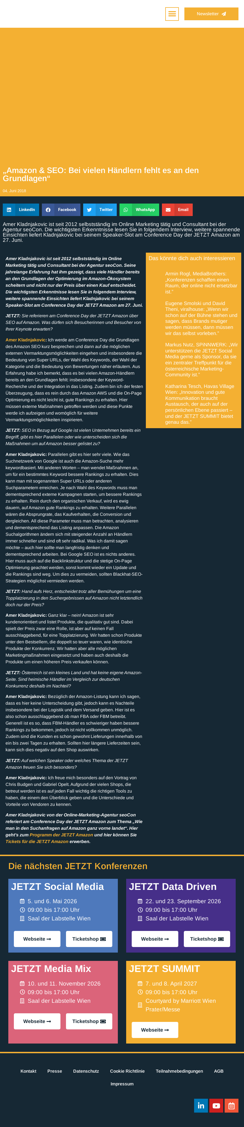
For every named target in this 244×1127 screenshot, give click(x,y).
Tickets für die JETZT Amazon (37, 841)
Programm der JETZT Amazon (61, 834)
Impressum (122, 1084)
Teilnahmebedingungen (179, 1071)
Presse (54, 1071)
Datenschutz (86, 1071)
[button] (172, 14)
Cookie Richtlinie (127, 1071)
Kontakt (28, 1071)
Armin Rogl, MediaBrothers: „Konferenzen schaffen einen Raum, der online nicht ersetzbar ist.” (201, 283)
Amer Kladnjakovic (25, 339)
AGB (218, 1071)
